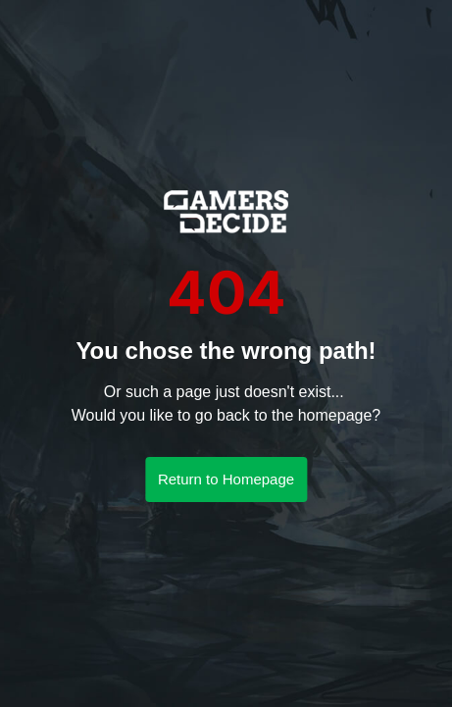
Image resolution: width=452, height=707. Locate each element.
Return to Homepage (226, 479)
